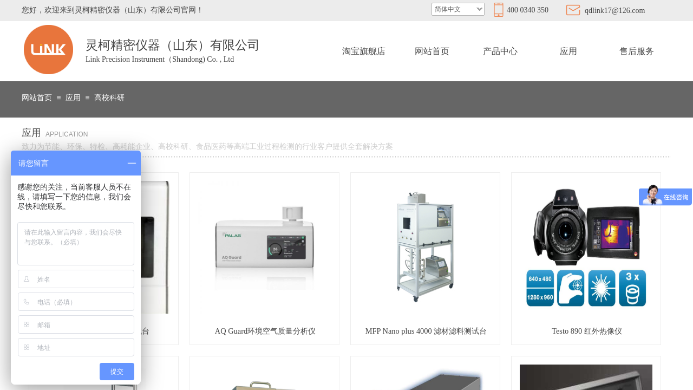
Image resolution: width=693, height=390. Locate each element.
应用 (568, 51)
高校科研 (109, 98)
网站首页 (432, 51)
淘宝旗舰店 (363, 51)
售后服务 (636, 51)
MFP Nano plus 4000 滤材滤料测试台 (426, 331)
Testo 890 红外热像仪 (587, 331)
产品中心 (500, 51)
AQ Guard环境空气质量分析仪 (265, 331)
